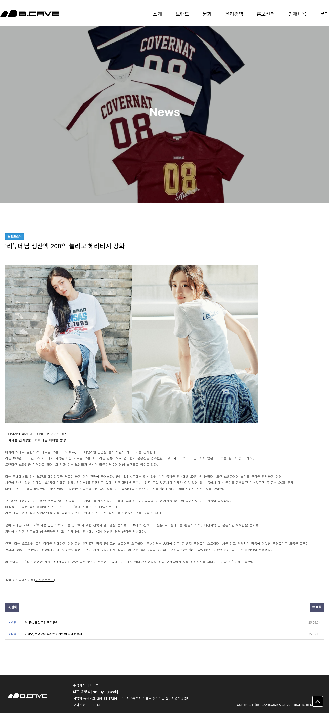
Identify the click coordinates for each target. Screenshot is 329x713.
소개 (157, 13)
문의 (324, 13)
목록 (316, 607)
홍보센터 (266, 13)
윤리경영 (234, 13)
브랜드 (182, 13)
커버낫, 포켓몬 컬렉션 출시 (41, 622)
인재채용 (297, 13)
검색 (12, 607)
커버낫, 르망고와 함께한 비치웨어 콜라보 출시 (53, 634)
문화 (207, 13)
